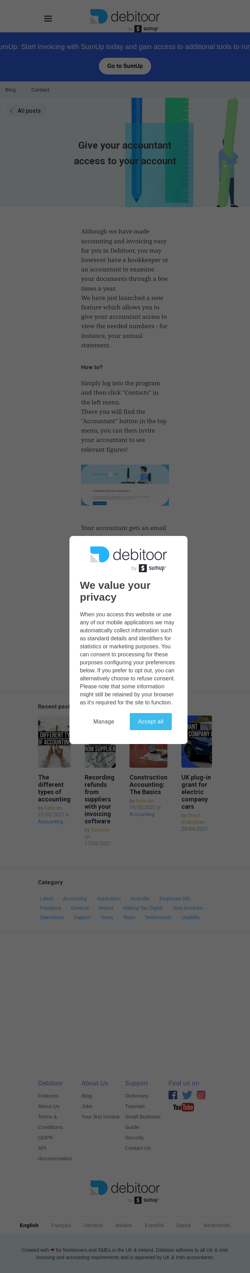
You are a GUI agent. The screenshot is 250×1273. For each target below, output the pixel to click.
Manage (103, 722)
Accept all (150, 722)
